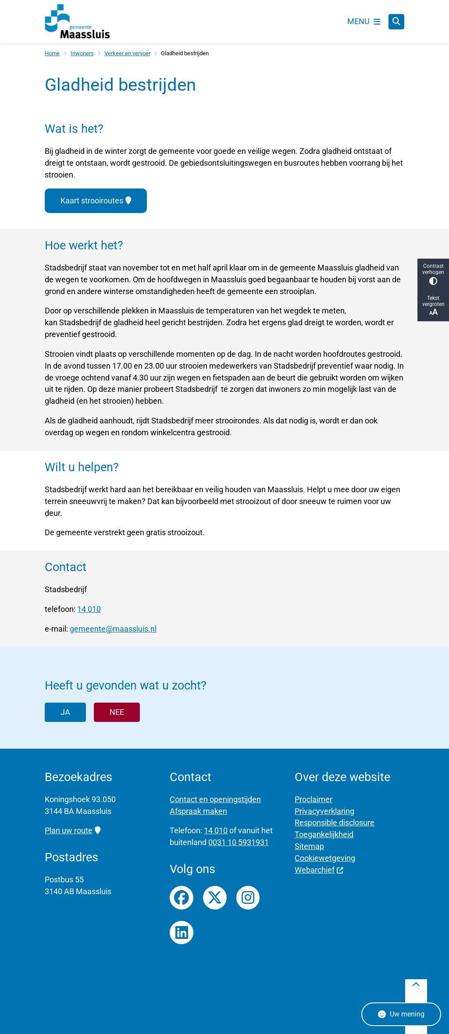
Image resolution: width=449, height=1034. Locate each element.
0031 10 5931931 (238, 842)
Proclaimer (313, 799)
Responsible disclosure (334, 822)
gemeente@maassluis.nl (113, 628)
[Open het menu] (364, 21)
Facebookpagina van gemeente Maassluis (181, 898)
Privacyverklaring (324, 811)
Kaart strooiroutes (96, 200)
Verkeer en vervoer (127, 53)
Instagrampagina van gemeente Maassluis (248, 898)
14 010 (89, 609)
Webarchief (319, 869)
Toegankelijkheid (324, 834)
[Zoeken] (396, 21)
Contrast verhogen (433, 274)
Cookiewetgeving (325, 858)
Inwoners (82, 53)
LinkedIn (181, 933)
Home (52, 53)
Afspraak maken (198, 811)
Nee (117, 712)
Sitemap (309, 846)
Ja (65, 712)
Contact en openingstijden (215, 799)
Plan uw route (72, 830)
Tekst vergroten (433, 305)
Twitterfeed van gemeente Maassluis (215, 898)
